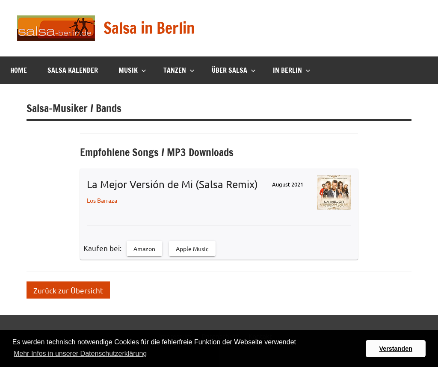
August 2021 (287, 184)
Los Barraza (102, 200)
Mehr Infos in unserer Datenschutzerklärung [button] (80, 353)
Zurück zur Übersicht (68, 290)
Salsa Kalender (72, 70)
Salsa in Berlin (149, 28)
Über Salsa (234, 70)
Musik (132, 70)
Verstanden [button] (395, 348)
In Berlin (292, 70)
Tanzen (179, 70)
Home (18, 70)
